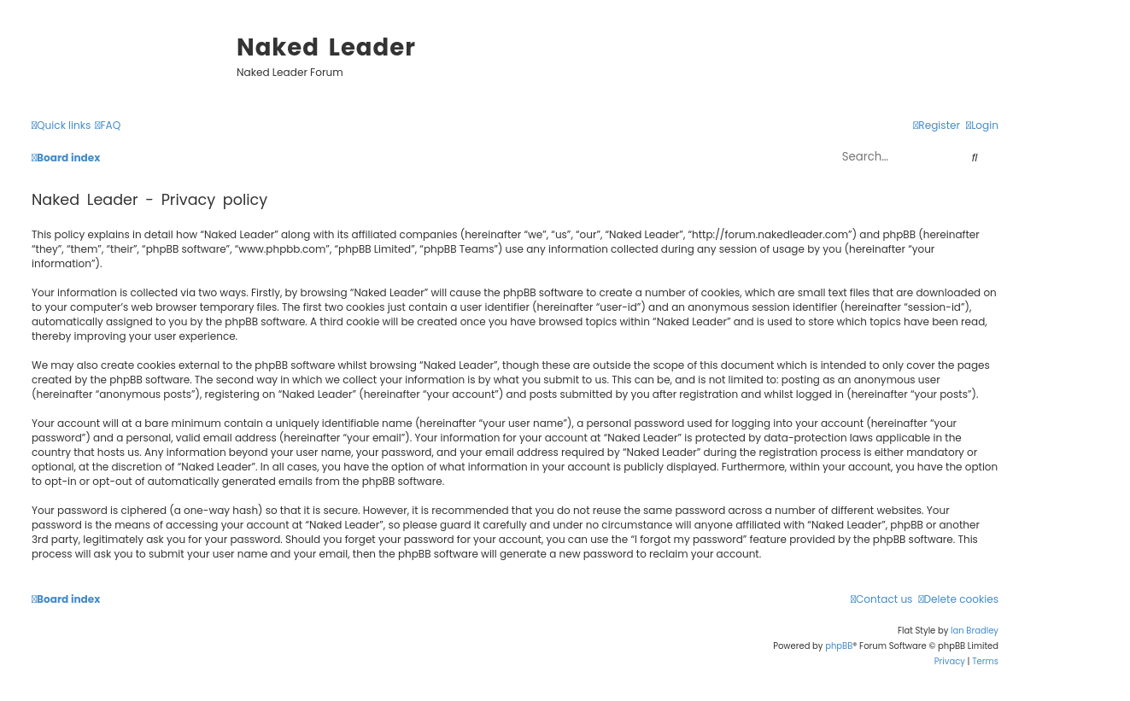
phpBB (838, 646)
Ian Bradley (974, 630)
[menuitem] (107, 125)
